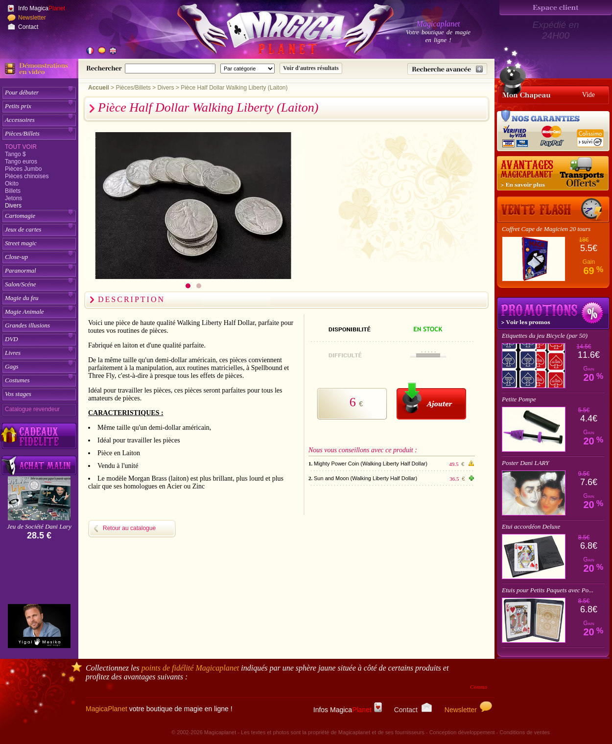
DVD (11, 339)
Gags (11, 366)
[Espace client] (555, 7)
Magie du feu (22, 298)
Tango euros (21, 161)
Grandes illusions (27, 325)
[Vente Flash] (553, 209)
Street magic (21, 243)
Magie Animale (24, 311)
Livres (13, 352)
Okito (12, 183)
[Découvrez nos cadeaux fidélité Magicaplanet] (39, 436)
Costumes (17, 380)
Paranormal (20, 270)
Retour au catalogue (129, 528)
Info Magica (41, 8)
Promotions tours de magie (553, 313)
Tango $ (15, 154)
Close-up (16, 256)
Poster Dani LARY (525, 462)
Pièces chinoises (26, 176)
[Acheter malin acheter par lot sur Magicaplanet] (39, 465)
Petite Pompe (519, 399)
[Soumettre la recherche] (311, 68)
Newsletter (32, 17)
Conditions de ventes (524, 732)
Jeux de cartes (23, 229)
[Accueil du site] (274, 31)
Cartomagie (20, 215)
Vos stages (18, 393)
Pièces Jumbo (23, 168)
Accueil (98, 87)
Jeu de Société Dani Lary (39, 526)
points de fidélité (190, 668)
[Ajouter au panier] (431, 401)
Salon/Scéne (20, 284)
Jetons (13, 198)
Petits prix (18, 106)
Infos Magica (347, 710)
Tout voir (21, 146)
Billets (13, 190)
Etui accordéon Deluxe (531, 526)
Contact (28, 26)
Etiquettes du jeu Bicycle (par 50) (545, 335)
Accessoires (20, 119)
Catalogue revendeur (32, 409)
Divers (13, 205)
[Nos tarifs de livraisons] (553, 173)
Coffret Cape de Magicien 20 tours (546, 228)
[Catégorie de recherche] (247, 68)
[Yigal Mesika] (39, 626)
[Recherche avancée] (447, 69)
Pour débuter (22, 92)
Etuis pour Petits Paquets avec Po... (547, 590)
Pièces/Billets (22, 133)
